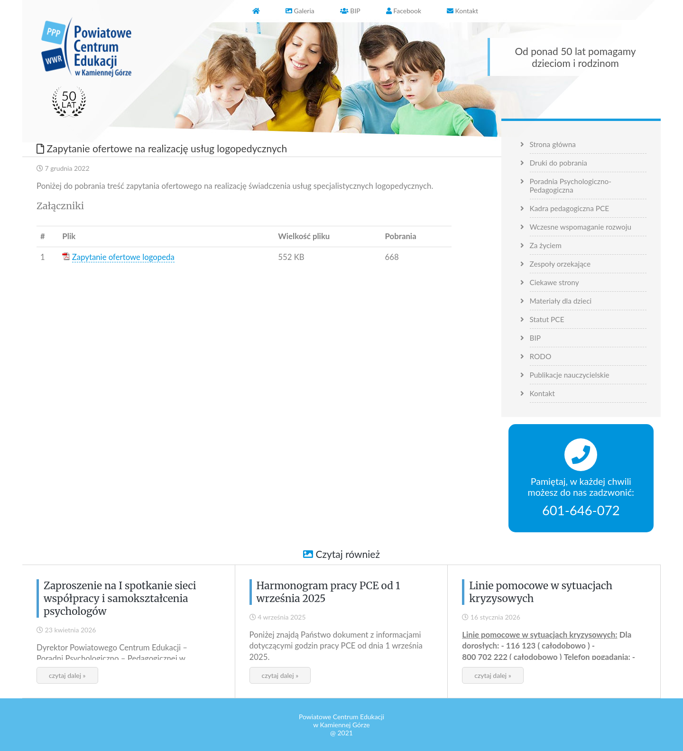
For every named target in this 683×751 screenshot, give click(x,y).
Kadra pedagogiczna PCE (569, 208)
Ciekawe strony (554, 282)
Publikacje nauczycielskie (569, 375)
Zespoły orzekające (560, 264)
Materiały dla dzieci (561, 301)
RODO (541, 356)
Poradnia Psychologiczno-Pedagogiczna (571, 185)
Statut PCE (547, 319)
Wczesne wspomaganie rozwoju (581, 227)
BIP (535, 338)
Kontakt (542, 393)
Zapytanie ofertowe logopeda (123, 257)
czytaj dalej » (67, 675)
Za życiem (546, 245)
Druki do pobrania (559, 162)
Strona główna (553, 144)
